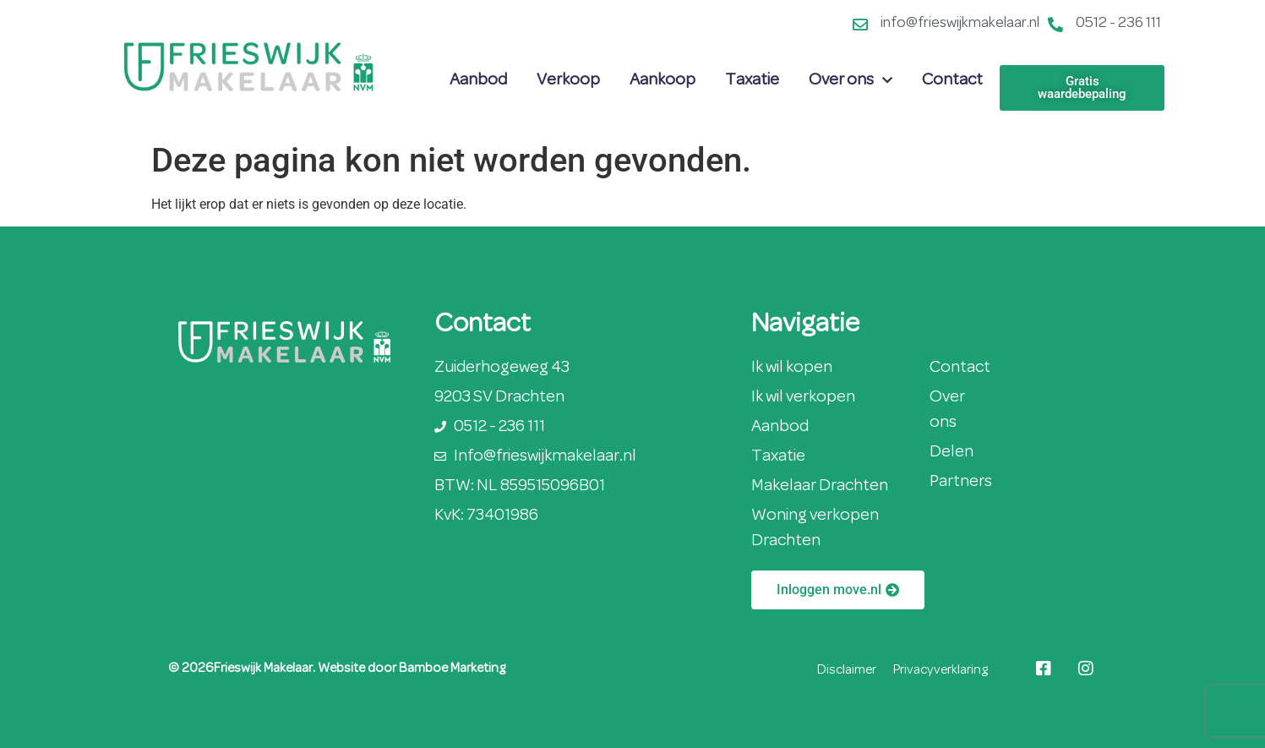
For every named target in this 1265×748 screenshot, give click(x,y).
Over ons (850, 80)
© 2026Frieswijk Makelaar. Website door (283, 668)
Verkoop (568, 80)
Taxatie (752, 80)
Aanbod (478, 80)
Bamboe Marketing (452, 668)
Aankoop (662, 80)
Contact (952, 80)
